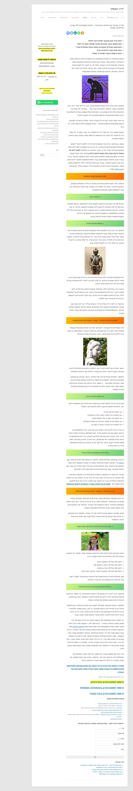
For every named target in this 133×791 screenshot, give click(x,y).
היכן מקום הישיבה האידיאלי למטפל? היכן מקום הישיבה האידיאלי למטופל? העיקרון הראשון (34, 123)
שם (108, 728)
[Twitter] (58, 33)
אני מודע (106, 708)
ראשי (109, 17)
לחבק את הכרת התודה (39, 119)
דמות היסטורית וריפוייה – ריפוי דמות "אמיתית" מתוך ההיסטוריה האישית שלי (88, 765)
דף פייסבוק (39, 76)
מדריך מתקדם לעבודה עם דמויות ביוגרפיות (97, 703)
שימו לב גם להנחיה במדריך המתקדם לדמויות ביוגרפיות (75, 484)
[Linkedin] (62, 33)
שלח (82, 757)
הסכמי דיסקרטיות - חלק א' (38, 143)
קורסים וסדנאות (51, 17)
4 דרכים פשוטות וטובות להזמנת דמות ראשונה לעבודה (94, 710)
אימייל (107, 739)
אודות (88, 17)
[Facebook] (55, 33)
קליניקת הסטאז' (39, 17)
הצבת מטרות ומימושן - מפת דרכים (36, 132)
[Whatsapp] (65, 33)
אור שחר (96, 677)
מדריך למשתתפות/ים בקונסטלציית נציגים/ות (34, 114)
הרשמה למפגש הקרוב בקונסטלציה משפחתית (89, 687)
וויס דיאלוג (106, 169)
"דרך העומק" (104, 8)
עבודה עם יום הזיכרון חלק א (37, 134)
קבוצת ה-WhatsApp (99, 17)
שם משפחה (107, 733)
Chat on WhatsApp (32, 102)
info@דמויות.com (34, 63)
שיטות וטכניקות (62, 17)
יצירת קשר (80, 17)
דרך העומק (42, 117)
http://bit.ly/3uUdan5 (33, 93)
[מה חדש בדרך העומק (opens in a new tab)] (33, 73)
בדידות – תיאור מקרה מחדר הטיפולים (98, 714)
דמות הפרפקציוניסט (103, 719)
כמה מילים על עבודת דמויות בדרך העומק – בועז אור (94, 772)
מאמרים (72, 17)
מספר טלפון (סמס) (105, 744)
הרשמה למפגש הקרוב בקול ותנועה (94, 693)
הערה (109, 749)
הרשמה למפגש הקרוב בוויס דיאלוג (94, 682)
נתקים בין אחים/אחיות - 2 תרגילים (36, 136)
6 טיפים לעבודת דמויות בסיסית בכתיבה (98, 712)
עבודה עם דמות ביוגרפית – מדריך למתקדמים (96, 767)
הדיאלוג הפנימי (65, 627)
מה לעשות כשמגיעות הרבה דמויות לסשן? (97, 774)
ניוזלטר (29, 17)
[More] (69, 33)
